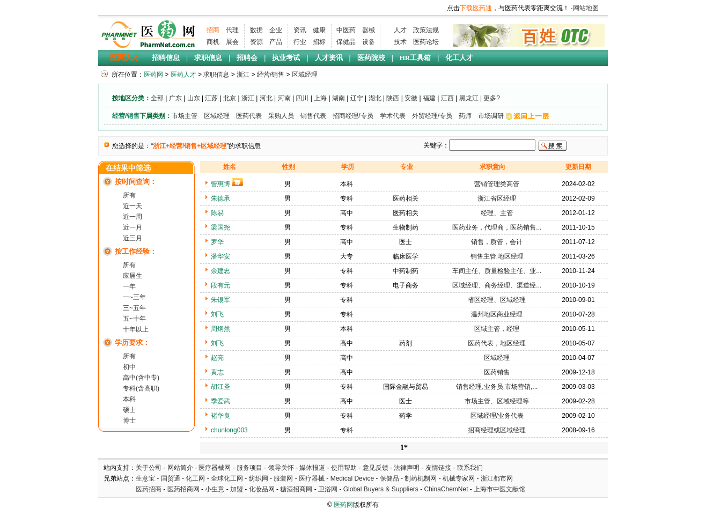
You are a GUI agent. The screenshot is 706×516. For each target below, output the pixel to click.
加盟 (237, 489)
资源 (256, 42)
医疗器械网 (214, 467)
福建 (429, 98)
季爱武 (220, 401)
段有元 (220, 285)
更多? (491, 98)
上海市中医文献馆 (499, 489)
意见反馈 (375, 467)
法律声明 (407, 467)
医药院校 (371, 58)
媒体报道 (312, 467)
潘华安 (220, 256)
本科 (129, 399)
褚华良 (220, 415)
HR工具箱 (415, 58)
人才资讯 (329, 58)
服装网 (283, 478)
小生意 (214, 489)
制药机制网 (421, 478)
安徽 (411, 98)
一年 (129, 286)
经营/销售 (270, 74)
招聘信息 (166, 58)
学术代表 (393, 116)
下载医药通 (476, 8)
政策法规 (426, 30)
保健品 (346, 42)
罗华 (217, 242)
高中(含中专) (141, 377)
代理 (232, 30)
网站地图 (586, 8)
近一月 (132, 227)
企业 (275, 30)
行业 (299, 42)
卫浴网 (328, 489)
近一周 (132, 216)
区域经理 (305, 74)
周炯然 (220, 329)
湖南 (338, 98)
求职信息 (208, 58)
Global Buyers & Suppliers (380, 489)
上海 (320, 98)
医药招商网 (183, 489)
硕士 (129, 410)
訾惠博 (220, 184)
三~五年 (134, 308)
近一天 (132, 206)
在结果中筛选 (128, 168)
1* (404, 448)
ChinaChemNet (446, 489)
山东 (193, 98)
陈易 (217, 213)
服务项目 (249, 467)
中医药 (346, 30)
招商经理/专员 (353, 116)
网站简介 (180, 467)
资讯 (299, 30)
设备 (368, 42)
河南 (284, 98)
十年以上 (136, 329)
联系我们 (470, 467)
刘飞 (217, 314)
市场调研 (491, 116)
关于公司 (148, 467)
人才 (400, 30)
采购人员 (281, 116)
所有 (129, 195)
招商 (213, 30)
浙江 (243, 74)
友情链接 (438, 467)
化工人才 (459, 58)
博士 (129, 420)
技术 (400, 42)
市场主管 (184, 116)
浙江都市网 (497, 478)
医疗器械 (312, 478)
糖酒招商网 (296, 489)
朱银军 (220, 300)
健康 (319, 30)
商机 (213, 42)
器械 (368, 30)
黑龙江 (469, 98)
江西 (447, 98)
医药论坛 (426, 42)
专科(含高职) (141, 388)
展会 (232, 42)
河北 (266, 98)
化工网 (195, 478)
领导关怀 (281, 467)
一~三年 (134, 297)
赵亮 (217, 358)
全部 (157, 98)
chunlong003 (229, 430)
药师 (465, 116)
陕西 (392, 98)
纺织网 (258, 478)
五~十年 (134, 318)
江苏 (211, 98)
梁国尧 (220, 227)
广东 (175, 98)
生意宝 (145, 478)
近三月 (132, 238)
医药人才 (125, 58)
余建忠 (220, 271)
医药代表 (249, 116)
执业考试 (286, 58)
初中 (129, 367)
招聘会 (247, 58)
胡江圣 (220, 386)
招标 (319, 42)
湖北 (375, 98)
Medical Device (352, 478)
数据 (256, 30)
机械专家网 (459, 478)
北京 (229, 98)
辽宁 (356, 98)
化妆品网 (262, 489)
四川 (302, 98)
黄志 (217, 372)
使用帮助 (344, 467)
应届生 (132, 275)
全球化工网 (227, 478)
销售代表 (313, 116)
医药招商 (148, 489)
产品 (275, 42)
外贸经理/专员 (432, 116)
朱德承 (220, 198)
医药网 (153, 74)
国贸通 (170, 478)
